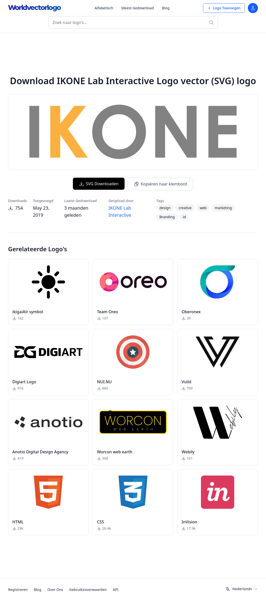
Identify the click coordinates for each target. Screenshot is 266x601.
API (116, 589)
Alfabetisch (104, 8)
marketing (223, 207)
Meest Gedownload (137, 8)
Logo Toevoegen (224, 8)
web (203, 207)
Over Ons (55, 589)
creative (185, 207)
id (184, 216)
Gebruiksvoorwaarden (88, 589)
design (164, 207)
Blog (165, 8)
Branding (167, 216)
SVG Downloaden (99, 183)
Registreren (18, 589)
